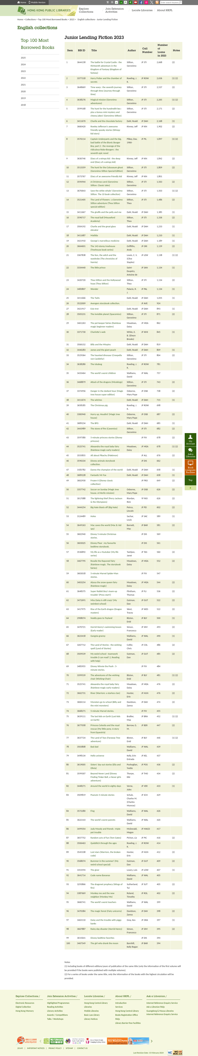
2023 (72, 19)
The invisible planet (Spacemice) (106, 314)
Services (119, 1006)
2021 (23, 84)
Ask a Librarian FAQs (155, 1006)
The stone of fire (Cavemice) (104, 428)
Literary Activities (55, 1010)
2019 (23, 98)
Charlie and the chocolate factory (106, 121)
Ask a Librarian (190, 455)
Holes (93, 516)
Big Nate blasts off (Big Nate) (104, 507)
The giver (95, 870)
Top (190, 480)
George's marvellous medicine (105, 240)
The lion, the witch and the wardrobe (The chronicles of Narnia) (104, 259)
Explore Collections (86, 10)
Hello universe (97, 755)
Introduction (121, 1003)
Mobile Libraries (91, 1010)
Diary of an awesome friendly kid (106, 176)
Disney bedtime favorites (102, 937)
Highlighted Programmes (58, 1003)
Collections (30, 19)
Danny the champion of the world (107, 469)
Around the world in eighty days (106, 786)
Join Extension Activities (114, 10)
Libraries (88, 1006)
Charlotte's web (98, 332)
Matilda (94, 235)
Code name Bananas (100, 875)
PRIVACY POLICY (55, 1048)
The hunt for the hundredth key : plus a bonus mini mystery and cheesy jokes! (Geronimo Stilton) (106, 112)
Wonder (94, 289)
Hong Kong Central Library (96, 1003)
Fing (93, 811)
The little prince (98, 267)
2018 (23, 105)
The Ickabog (96, 364)
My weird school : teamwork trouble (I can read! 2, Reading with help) (105, 657)
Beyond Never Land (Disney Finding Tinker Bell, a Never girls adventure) (106, 777)
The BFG (94, 423)
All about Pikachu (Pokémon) (104, 455)
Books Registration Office (126, 1015)
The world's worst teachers (103, 902)
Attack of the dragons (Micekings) (107, 382)
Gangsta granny (98, 636)
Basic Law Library (92, 1015)
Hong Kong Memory (25, 1010)
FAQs (117, 1019)
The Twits (95, 298)
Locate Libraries (142, 10)
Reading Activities (55, 1006)
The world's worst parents (103, 819)
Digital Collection (23, 1006)
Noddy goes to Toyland (101, 618)
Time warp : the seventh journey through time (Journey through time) (106, 91)
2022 (23, 78)
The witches (96, 400)
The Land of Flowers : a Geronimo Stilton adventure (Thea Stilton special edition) (107, 203)
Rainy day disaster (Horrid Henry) (106, 929)
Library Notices (91, 1019)
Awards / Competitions (57, 1015)
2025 (23, 57)
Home (23, 2)
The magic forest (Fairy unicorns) (106, 911)
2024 (23, 64)
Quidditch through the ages (104, 843)
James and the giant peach (103, 349)
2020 (23, 91)
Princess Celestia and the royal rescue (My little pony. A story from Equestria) (105, 729)
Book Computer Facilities (190, 470)
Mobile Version (38, 2)
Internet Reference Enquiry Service (162, 1003)
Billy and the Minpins (101, 344)
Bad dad (94, 746)
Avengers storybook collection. (105, 303)
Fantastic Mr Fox (98, 475)
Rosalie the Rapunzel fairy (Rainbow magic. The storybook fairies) (106, 564)
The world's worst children (103, 373)
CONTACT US (82, 1048)
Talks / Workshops (55, 1019)
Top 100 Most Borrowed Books (52, 19)
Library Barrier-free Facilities (128, 1023)
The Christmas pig (99, 405)
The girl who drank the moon (104, 943)
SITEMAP (69, 1048)
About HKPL (164, 10)
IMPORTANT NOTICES (35, 1048)
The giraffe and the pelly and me (106, 212)
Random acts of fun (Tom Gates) (106, 837)
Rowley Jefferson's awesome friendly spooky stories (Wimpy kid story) (105, 130)
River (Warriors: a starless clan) (105, 693)
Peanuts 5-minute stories (102, 795)
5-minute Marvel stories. (102, 711)
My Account (190, 442)
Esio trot (95, 308)
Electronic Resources (25, 1003)
